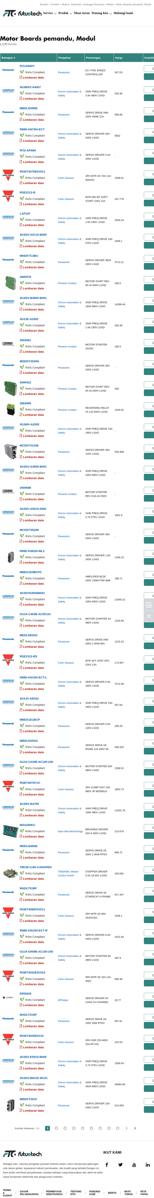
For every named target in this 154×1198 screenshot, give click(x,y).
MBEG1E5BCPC (31, 567)
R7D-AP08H (28, 149)
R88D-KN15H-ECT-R (34, 923)
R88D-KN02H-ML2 (32, 546)
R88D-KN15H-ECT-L (33, 672)
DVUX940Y (27, 65)
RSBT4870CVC (30, 776)
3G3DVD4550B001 (32, 588)
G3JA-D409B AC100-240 (36, 944)
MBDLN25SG (29, 734)
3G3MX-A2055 (29, 421)
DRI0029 (25, 985)
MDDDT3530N (29, 358)
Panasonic (64, 72)
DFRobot (63, 992)
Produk (55, 4)
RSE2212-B (27, 191)
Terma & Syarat (7, 1184)
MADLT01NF (28, 1006)
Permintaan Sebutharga (54, 1184)
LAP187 (25, 212)
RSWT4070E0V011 (32, 170)
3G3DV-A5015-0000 (33, 504)
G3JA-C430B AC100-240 (36, 755)
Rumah (44, 4)
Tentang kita (99, 13)
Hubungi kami (123, 13)
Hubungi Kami (94, 1184)
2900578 (25, 274)
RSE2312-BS (28, 651)
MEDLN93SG (29, 630)
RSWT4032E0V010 (32, 964)
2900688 (25, 484)
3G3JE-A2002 (29, 316)
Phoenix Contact (67, 281)
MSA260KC (27, 818)
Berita (112, 1184)
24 (117, 1119)
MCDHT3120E (29, 442)
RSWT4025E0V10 (32, 1027)
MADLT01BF (28, 881)
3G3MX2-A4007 (30, 86)
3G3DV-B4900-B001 (33, 295)
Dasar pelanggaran (29, 1184)
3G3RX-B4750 (29, 797)
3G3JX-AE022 (29, 693)
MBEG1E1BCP (30, 714)
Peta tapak (144, 1184)
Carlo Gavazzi (66, 176)
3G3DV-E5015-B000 (33, 1048)
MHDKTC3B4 (29, 254)
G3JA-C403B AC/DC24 (35, 609)
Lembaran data (33, 77)
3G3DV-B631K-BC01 (34, 1069)
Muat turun (82, 13)
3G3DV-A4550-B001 (33, 463)
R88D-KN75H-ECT (32, 128)
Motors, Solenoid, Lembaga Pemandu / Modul (87, 4)
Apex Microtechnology (70, 825)
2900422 (25, 379)
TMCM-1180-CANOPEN (35, 860)
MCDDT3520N (29, 525)
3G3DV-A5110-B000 (33, 233)
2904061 (25, 337)
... (108, 1119)
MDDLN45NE (29, 839)
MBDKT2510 (28, 1090)
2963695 (25, 400)
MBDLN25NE (29, 107)
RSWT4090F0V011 (32, 902)
